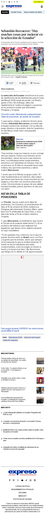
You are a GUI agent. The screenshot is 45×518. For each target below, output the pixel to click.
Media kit (23, 496)
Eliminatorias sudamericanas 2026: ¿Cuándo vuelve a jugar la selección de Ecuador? (29, 143)
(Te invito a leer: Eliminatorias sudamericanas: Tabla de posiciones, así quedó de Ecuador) (21, 115)
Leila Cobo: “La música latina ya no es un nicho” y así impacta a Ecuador (14, 370)
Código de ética (22, 486)
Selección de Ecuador (32, 337)
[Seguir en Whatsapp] (34, 83)
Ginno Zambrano (7, 89)
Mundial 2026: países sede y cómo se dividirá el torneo (13, 379)
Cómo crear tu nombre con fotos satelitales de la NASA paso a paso (23, 439)
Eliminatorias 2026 (15, 337)
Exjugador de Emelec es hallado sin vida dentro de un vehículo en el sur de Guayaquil (21, 448)
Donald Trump (16, 12)
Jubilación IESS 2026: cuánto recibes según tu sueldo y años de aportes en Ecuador (23, 431)
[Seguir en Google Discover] (22, 83)
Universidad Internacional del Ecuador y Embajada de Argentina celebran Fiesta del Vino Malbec (13, 399)
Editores (22, 493)
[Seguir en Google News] (10, 83)
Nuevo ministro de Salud (33, 12)
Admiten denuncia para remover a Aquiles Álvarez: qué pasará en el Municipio (13, 389)
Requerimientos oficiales (22, 489)
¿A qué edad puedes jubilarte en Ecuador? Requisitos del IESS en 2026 (22, 413)
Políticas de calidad (22, 499)
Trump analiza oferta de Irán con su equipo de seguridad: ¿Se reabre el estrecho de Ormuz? (13, 360)
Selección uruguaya (10, 340)
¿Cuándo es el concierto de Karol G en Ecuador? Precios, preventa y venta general (22, 422)
